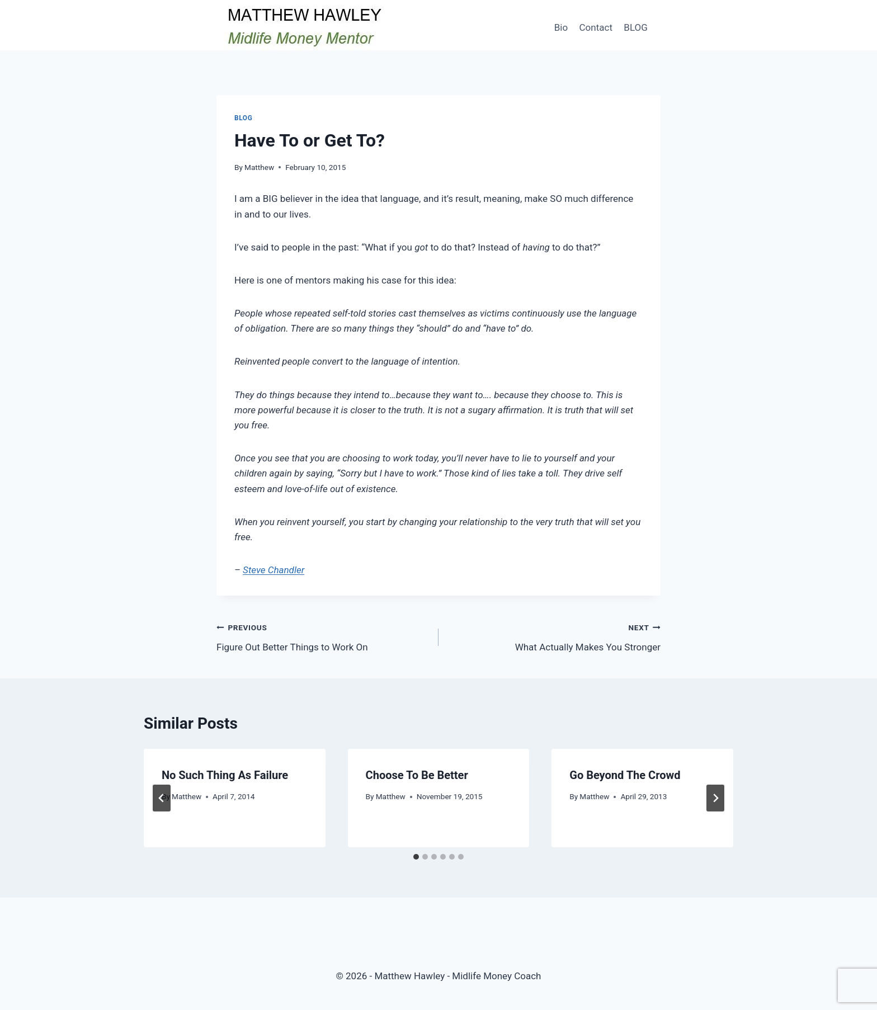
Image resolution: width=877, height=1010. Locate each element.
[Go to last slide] (162, 798)
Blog (243, 118)
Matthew (259, 167)
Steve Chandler (273, 569)
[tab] (416, 857)
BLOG (635, 27)
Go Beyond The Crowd (624, 775)
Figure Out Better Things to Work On (322, 636)
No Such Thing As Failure (225, 775)
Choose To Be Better (417, 775)
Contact (595, 27)
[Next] (715, 798)
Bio (561, 27)
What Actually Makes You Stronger (554, 636)
